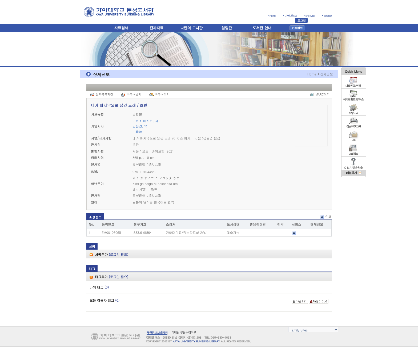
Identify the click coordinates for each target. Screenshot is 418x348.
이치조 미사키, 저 (145, 120)
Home (311, 74)
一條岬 (137, 131)
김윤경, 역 (139, 126)
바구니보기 (162, 94)
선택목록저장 (104, 94)
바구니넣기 (134, 94)
